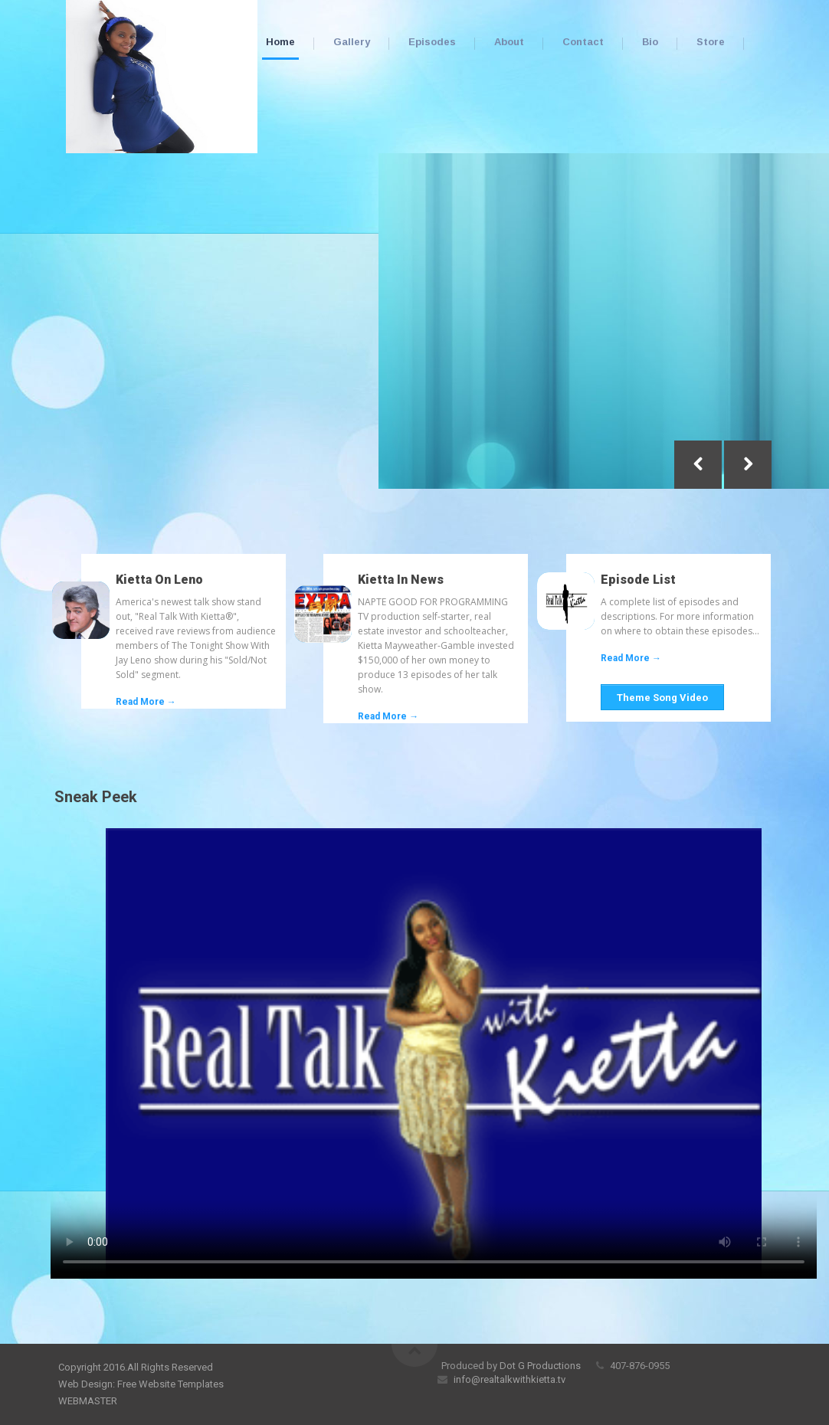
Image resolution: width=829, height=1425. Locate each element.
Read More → (146, 701)
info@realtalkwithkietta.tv (508, 1379)
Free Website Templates (170, 1384)
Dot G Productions (540, 1365)
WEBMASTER (87, 1401)
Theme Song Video (662, 697)
